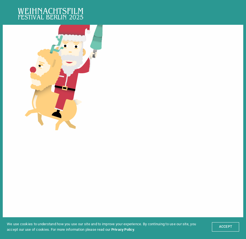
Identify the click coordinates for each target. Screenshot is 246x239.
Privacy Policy (122, 229)
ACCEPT (225, 227)
